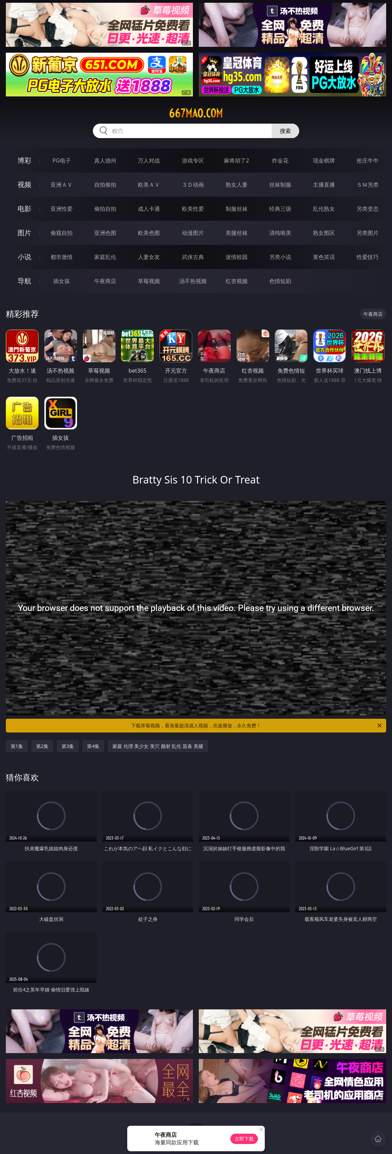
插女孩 (61, 281)
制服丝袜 (237, 208)
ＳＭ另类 (368, 184)
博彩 (24, 160)
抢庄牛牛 (368, 160)
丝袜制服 (280, 184)
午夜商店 (105, 281)
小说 (24, 256)
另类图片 (368, 233)
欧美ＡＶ (149, 184)
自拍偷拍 (105, 184)
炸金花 (280, 160)
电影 (24, 208)
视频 (24, 184)
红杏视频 (237, 281)
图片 (24, 232)
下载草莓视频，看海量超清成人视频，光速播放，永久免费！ (257, 725)
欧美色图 (149, 233)
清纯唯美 (280, 233)
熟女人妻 (237, 184)
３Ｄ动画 (193, 184)
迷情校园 (237, 257)
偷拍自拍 (105, 208)
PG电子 (61, 160)
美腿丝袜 (237, 233)
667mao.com (196, 113)
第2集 (42, 746)
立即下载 (244, 1138)
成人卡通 (149, 208)
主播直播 (324, 184)
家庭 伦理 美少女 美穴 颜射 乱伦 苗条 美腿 (157, 746)
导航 (24, 280)
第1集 (17, 746)
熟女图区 (324, 233)
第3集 (68, 746)
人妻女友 (149, 257)
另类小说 (280, 257)
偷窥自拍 (62, 233)
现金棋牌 (324, 160)
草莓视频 (149, 281)
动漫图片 (193, 233)
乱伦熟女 (324, 208)
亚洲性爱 (62, 208)
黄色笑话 (324, 257)
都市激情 (62, 257)
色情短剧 (280, 281)
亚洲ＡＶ (62, 184)
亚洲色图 (105, 233)
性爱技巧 (368, 257)
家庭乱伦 (105, 257)
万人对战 (149, 160)
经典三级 (280, 208)
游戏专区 (193, 160)
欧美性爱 (193, 208)
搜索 (285, 131)
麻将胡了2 (236, 160)
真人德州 (105, 160)
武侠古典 (193, 257)
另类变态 (368, 208)
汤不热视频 (193, 281)
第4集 (93, 746)
